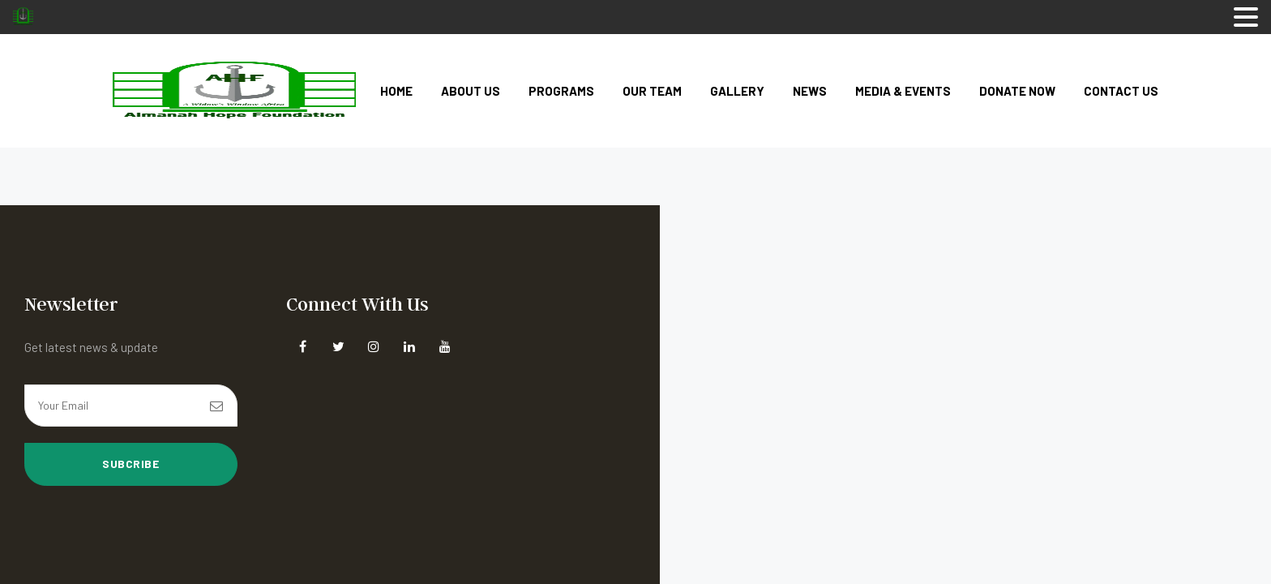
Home (396, 91)
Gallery (737, 91)
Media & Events (903, 91)
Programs (561, 91)
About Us (470, 91)
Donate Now (1017, 91)
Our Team (652, 91)
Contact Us (1121, 91)
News (810, 91)
